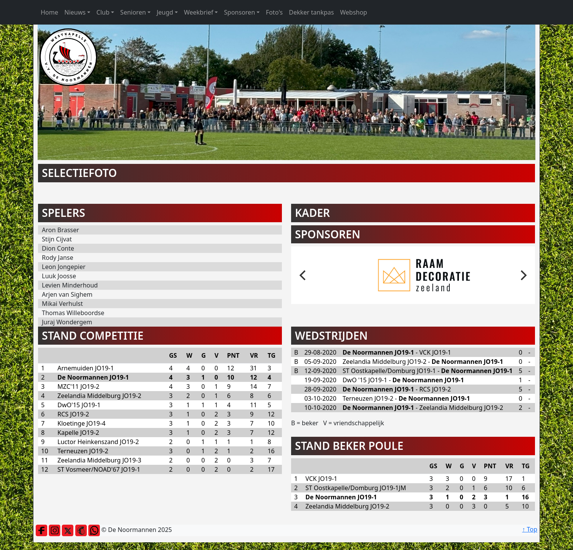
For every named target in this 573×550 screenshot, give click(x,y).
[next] (522, 275)
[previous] (303, 275)
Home (49, 12)
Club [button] (102, 12)
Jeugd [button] (165, 12)
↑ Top (529, 529)
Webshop (353, 12)
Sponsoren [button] (239, 12)
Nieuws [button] (75, 12)
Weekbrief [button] (198, 12)
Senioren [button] (133, 12)
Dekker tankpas (311, 12)
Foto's (274, 12)
